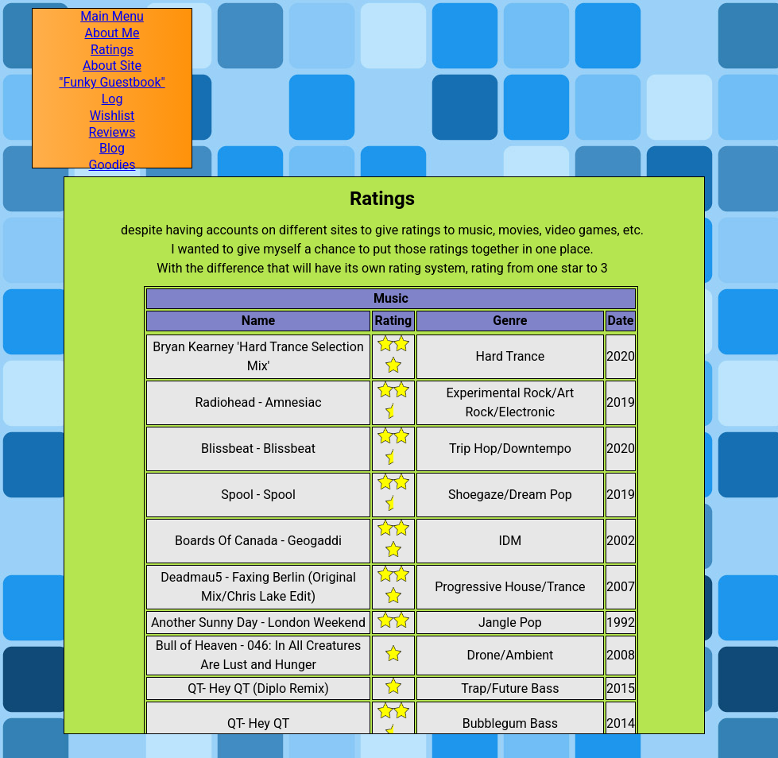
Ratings (112, 50)
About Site (112, 65)
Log (112, 99)
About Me (111, 33)
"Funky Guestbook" (112, 82)
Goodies (112, 165)
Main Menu (112, 16)
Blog (112, 148)
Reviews (112, 132)
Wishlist (112, 116)
